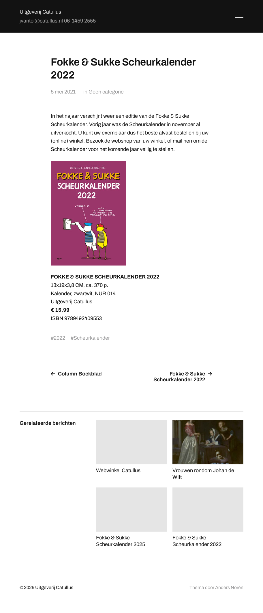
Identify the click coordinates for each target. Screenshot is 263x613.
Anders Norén (229, 587)
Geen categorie (106, 92)
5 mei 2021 (63, 92)
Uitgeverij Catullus (40, 12)
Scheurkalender (92, 338)
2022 (59, 338)
